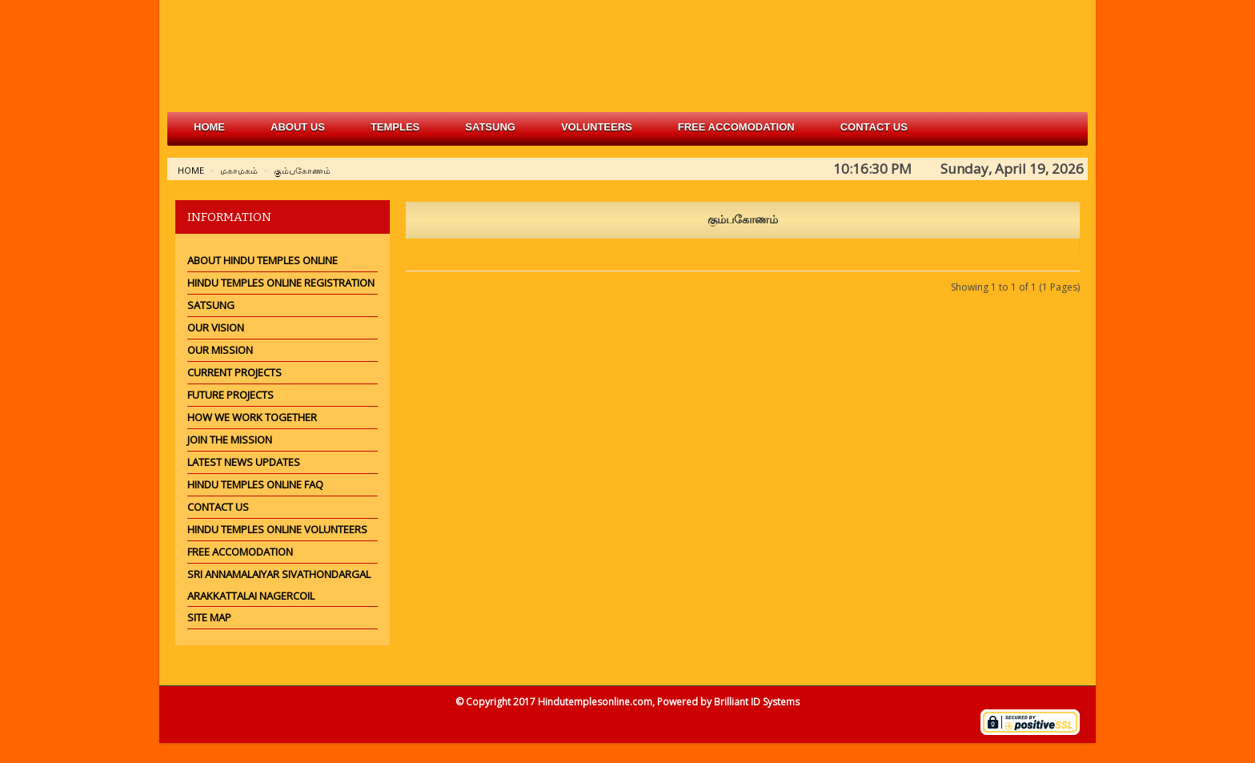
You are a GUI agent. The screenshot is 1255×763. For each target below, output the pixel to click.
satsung (490, 127)
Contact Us (874, 127)
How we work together (252, 417)
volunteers (596, 127)
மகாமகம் (239, 170)
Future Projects (230, 395)
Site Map (209, 617)
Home (209, 127)
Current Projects (234, 372)
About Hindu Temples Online (262, 260)
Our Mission (220, 350)
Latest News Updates (243, 462)
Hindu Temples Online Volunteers (277, 529)
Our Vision (215, 327)
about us (298, 127)
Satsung (211, 305)
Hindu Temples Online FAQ (255, 484)
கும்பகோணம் (302, 170)
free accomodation (736, 127)
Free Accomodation (240, 551)
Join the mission (229, 439)
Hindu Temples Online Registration (281, 282)
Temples (395, 127)
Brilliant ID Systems (757, 702)
